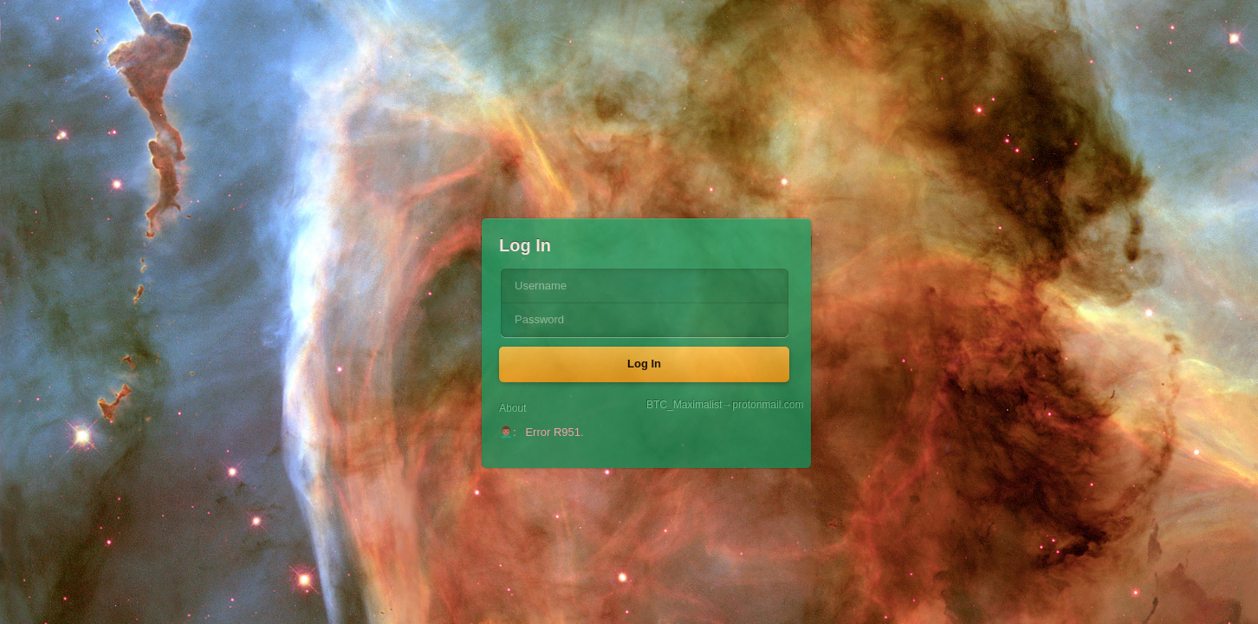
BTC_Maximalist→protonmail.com (720, 405)
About (512, 408)
